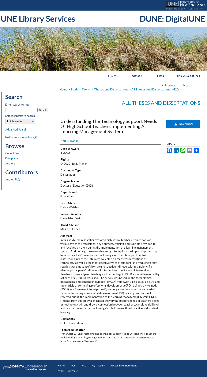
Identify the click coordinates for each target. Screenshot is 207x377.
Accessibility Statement (123, 365)
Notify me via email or (21, 137)
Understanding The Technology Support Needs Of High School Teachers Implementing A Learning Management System (108, 126)
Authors (10, 163)
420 (175, 89)
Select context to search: (20, 115)
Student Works (81, 89)
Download (183, 124)
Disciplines (11, 158)
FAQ (84, 365)
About (73, 365)
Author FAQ (12, 179)
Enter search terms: (17, 104)
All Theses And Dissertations (150, 89)
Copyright (73, 370)
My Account (98, 365)
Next (186, 85)
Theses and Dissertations (111, 89)
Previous (170, 85)
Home (63, 89)
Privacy (60, 370)
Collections (12, 153)
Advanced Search (16, 129)
